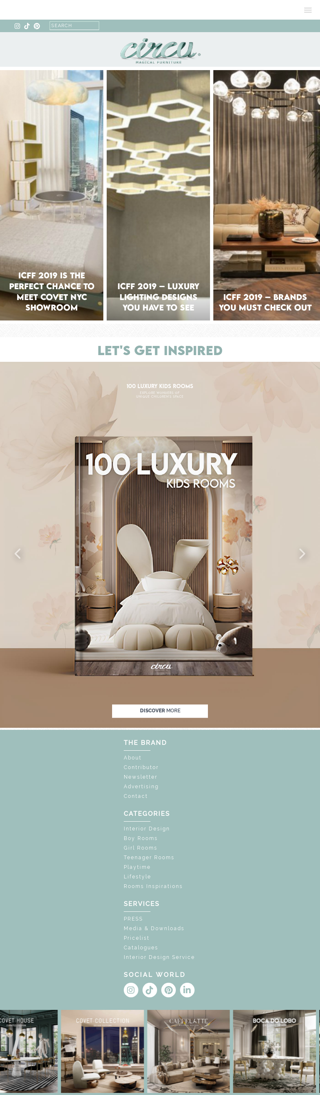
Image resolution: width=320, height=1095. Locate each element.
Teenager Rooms (149, 857)
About (133, 758)
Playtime (137, 867)
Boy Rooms (141, 838)
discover (160, 711)
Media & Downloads (154, 928)
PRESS (133, 919)
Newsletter (141, 777)
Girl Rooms (141, 848)
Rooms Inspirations (153, 886)
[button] (18, 554)
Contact (136, 796)
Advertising (141, 787)
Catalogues (141, 948)
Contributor (141, 767)
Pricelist (137, 938)
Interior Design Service (159, 957)
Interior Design (147, 829)
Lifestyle (137, 877)
